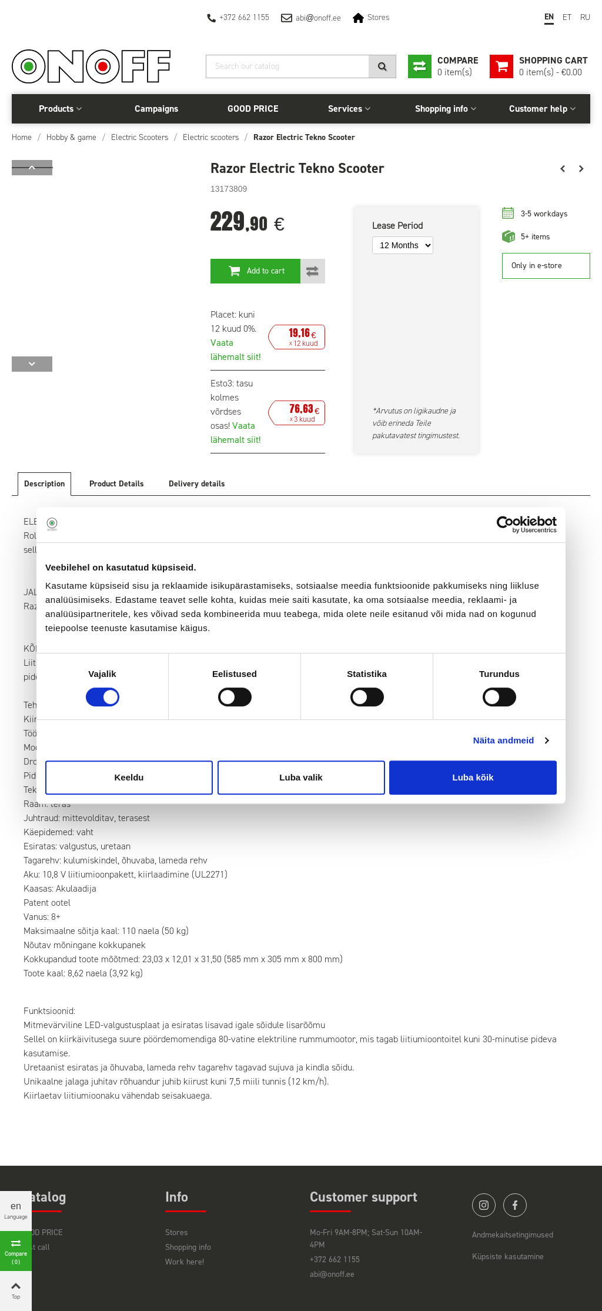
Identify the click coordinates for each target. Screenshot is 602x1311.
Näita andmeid (503, 740)
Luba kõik (472, 777)
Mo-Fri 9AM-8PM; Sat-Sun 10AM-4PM (366, 1238)
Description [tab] (44, 483)
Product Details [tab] (116, 483)
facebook (515, 1205)
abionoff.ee (318, 18)
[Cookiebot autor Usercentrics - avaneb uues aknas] (505, 524)
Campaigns (156, 108)
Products (56, 108)
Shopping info (441, 108)
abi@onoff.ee (332, 1274)
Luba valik (300, 777)
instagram (484, 1205)
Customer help (538, 108)
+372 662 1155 (244, 17)
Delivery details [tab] (197, 483)
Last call (35, 1247)
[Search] (301, 66)
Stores (378, 17)
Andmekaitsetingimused (512, 1234)
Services (345, 108)
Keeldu (128, 777)
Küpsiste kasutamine (508, 1256)
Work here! (184, 1261)
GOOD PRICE (253, 108)
